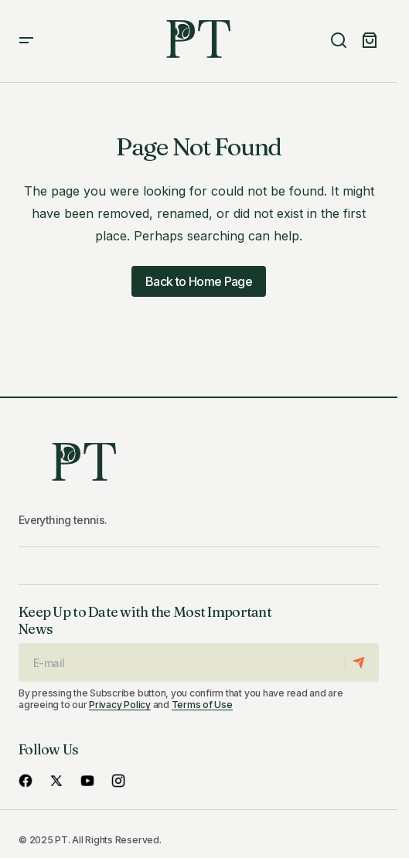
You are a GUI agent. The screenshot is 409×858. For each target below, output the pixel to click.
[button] (26, 41)
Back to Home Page (198, 281)
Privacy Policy (120, 704)
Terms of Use (202, 704)
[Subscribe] (361, 662)
